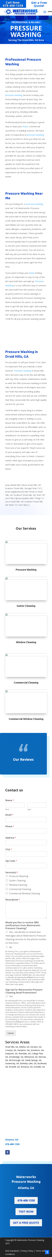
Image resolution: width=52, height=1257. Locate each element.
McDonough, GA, (17, 1060)
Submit (10, 1033)
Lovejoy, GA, (11, 1050)
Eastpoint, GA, (11, 1053)
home (25, 126)
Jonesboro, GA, (37, 1050)
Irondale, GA (39, 1066)
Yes (11, 996)
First (7, 809)
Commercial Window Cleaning (24, 893)
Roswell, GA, (14, 1066)
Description (12, 899)
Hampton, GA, (23, 1050)
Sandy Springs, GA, (33, 1060)
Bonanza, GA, (27, 1066)
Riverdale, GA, (25, 1053)
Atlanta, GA (11, 1139)
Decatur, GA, (36, 1047)
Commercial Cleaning (20, 889)
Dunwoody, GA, (12, 1063)
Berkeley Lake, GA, (28, 1063)
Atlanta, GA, (24, 1047)
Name (9, 800)
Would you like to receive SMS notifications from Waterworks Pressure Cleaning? (22, 925)
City (8, 849)
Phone (9, 826)
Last (29, 809)
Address (10, 837)
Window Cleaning (18, 884)
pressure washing (13, 95)
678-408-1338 (12, 1144)
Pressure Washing (18, 876)
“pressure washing (34, 204)
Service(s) (11, 872)
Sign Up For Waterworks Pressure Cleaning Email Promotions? (23, 991)
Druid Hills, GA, (12, 1047)
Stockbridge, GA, (16, 1057)
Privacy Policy (27, 1250)
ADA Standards (12, 1250)
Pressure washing (22, 370)
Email (9, 814)
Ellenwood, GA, (31, 1057)
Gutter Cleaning (17, 880)
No (10, 947)
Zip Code (11, 860)
